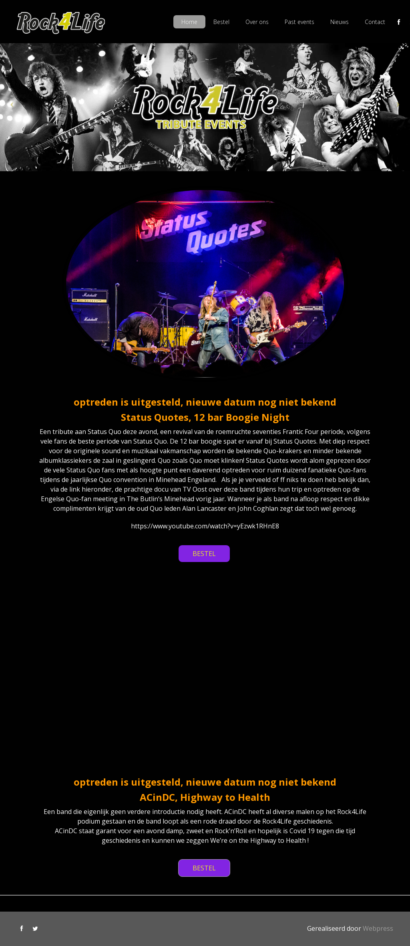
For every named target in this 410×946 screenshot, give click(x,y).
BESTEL (204, 553)
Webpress (378, 928)
